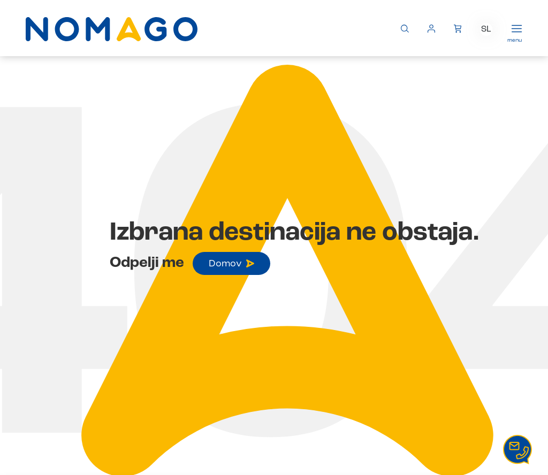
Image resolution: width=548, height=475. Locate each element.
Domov (231, 264)
